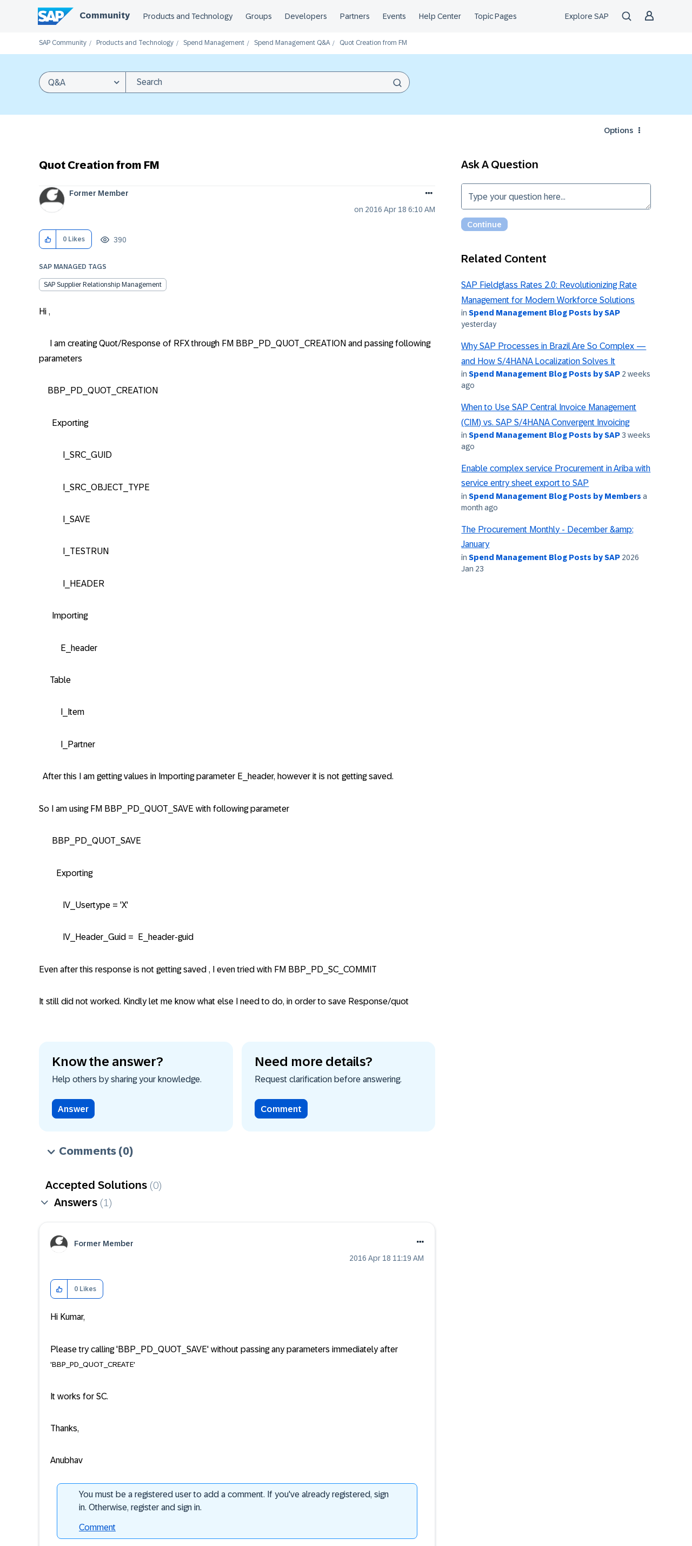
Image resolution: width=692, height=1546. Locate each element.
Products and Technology (187, 16)
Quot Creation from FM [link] (373, 43)
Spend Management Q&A (292, 43)
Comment (281, 1109)
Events (394, 16)
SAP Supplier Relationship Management (103, 284)
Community (104, 15)
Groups (258, 16)
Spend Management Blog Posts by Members (555, 496)
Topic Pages (495, 16)
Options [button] (618, 130)
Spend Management (213, 43)
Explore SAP (587, 16)
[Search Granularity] (82, 82)
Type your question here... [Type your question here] (556, 196)
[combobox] (267, 82)
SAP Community (62, 43)
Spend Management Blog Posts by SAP (544, 312)
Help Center (440, 16)
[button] (47, 239)
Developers (306, 16)
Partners (355, 16)
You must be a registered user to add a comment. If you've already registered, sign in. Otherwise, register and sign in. (234, 1501)
